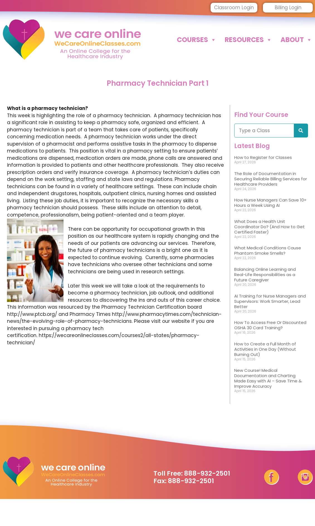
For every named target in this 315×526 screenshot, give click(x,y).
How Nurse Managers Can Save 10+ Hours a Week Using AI (270, 202)
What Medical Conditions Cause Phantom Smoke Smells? (267, 250)
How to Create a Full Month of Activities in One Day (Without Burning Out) (265, 349)
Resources (248, 39)
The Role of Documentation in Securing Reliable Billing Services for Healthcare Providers (270, 179)
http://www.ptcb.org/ (32, 314)
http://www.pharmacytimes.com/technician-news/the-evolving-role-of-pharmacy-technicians (114, 318)
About (296, 39)
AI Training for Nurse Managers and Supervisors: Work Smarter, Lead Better (270, 301)
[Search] (301, 130)
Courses (196, 39)
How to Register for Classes (263, 157)
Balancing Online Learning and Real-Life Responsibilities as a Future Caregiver (265, 274)
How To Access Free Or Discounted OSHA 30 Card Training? (270, 325)
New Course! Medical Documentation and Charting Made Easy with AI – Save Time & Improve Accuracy (268, 378)
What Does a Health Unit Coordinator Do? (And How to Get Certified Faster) (269, 226)
